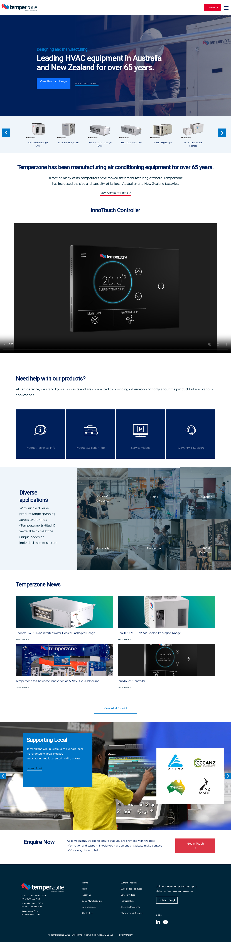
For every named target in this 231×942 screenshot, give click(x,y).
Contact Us (212, 7)
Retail (154, 496)
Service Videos (128, 894)
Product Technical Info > (87, 83)
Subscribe (167, 900)
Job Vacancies (89, 907)
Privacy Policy (125, 934)
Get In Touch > (195, 846)
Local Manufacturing (92, 901)
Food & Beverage (205, 550)
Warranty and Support (132, 913)
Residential (154, 548)
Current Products (129, 882)
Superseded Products (131, 888)
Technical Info (127, 901)
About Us (86, 894)
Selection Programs (130, 907)
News (84, 888)
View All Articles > (116, 708)
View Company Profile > (115, 192)
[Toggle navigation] (226, 7)
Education (205, 496)
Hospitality (103, 548)
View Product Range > (53, 83)
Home (85, 882)
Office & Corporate (102, 498)
